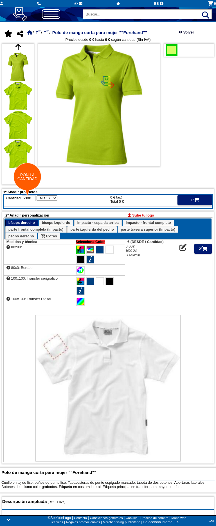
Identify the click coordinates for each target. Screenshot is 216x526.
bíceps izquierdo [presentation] (56, 222)
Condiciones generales (106, 518)
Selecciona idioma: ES (161, 522)
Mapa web (178, 518)
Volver (186, 32)
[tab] (21, 223)
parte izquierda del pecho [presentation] (92, 229)
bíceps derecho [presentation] (21, 222)
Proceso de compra (154, 518)
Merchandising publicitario (121, 522)
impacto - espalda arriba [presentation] (98, 222)
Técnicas (56, 522)
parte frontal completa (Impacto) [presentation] (36, 229)
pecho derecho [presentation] (21, 236)
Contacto (80, 518)
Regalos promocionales (83, 522)
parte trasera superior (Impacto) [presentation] (148, 229)
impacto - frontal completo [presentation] (148, 222)
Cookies (132, 518)
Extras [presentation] (49, 236)
